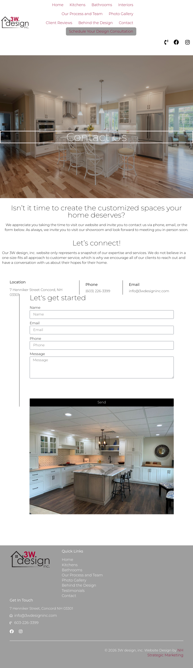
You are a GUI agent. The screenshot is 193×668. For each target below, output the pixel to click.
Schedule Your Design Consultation (101, 31)
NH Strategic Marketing (165, 652)
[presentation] (61, 387)
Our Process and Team (82, 14)
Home (57, 5)
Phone (35, 337)
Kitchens (77, 5)
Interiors (125, 5)
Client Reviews (59, 23)
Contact (126, 23)
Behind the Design (95, 23)
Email (35, 322)
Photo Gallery (121, 14)
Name (35, 307)
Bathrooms (101, 5)
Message (37, 353)
